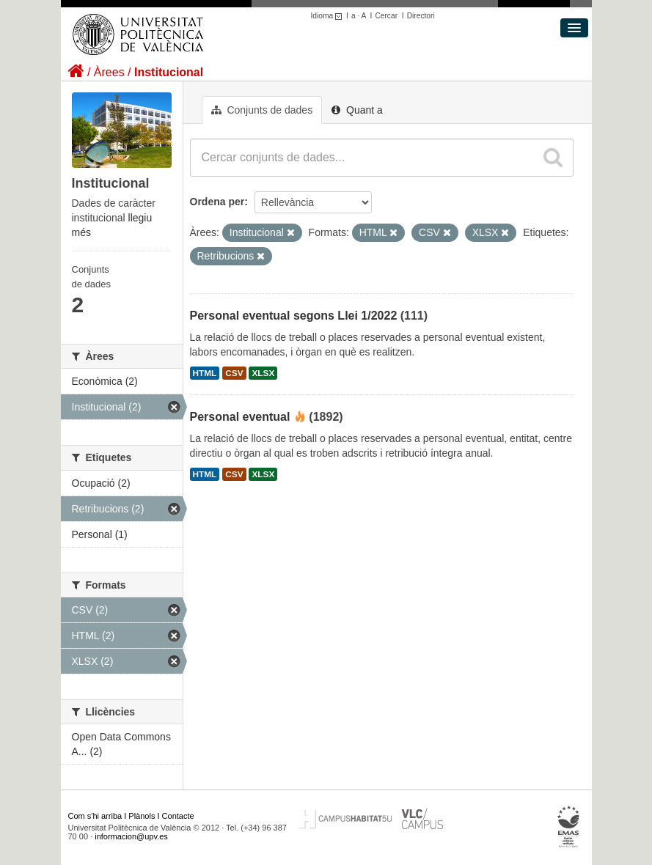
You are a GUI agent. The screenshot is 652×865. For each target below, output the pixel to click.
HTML (205, 373)
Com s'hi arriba (95, 815)
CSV (234, 373)
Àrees (109, 72)
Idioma (329, 16)
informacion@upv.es (131, 836)
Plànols (141, 815)
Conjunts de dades (262, 110)
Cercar (386, 16)
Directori (421, 16)
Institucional (168, 72)
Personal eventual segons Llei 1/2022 (294, 315)
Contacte (178, 815)
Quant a (357, 110)
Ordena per (217, 201)
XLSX (263, 373)
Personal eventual (240, 417)
